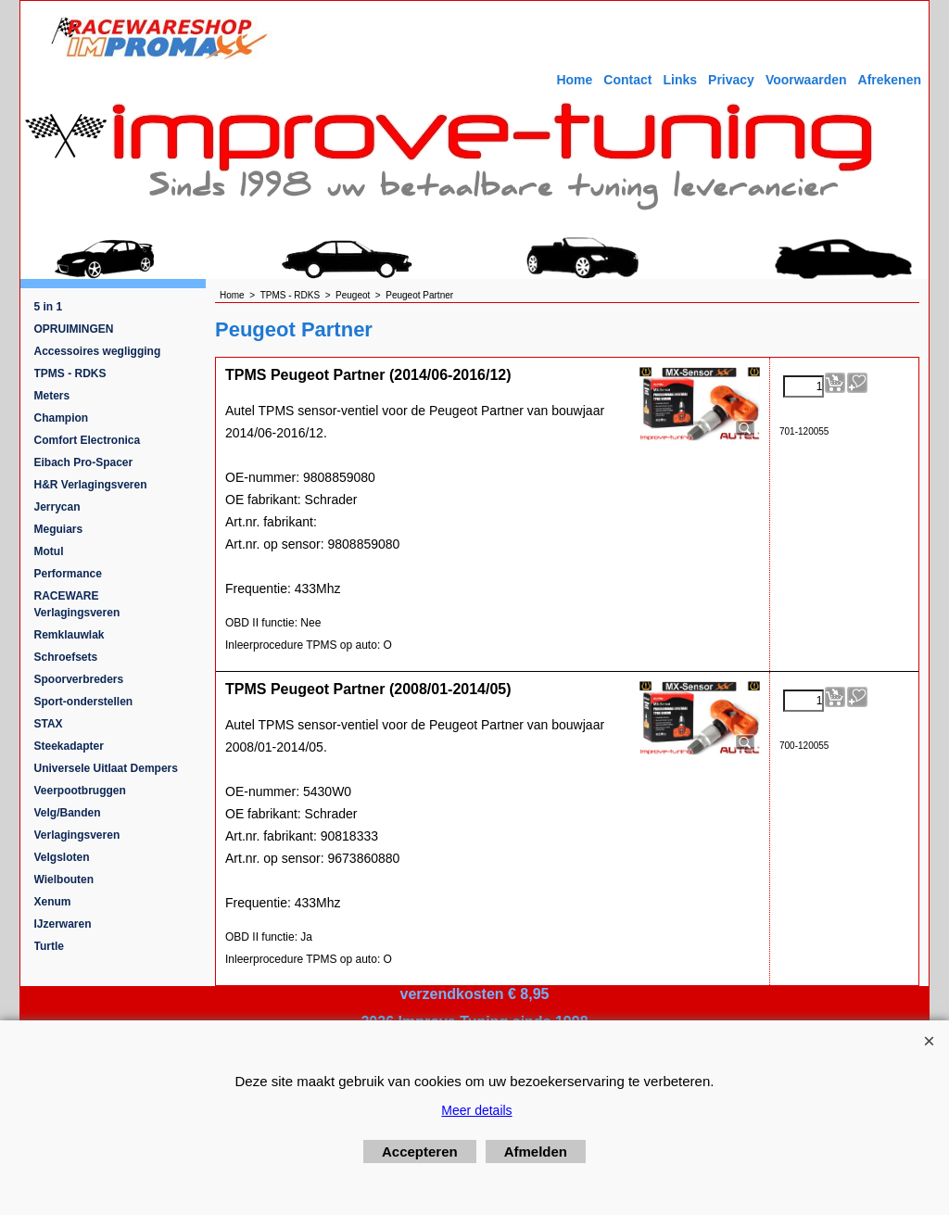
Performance (68, 573)
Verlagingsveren (77, 835)
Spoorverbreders (79, 679)
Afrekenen (889, 79)
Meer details (476, 1110)
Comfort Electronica (87, 440)
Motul (49, 551)
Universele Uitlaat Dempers (106, 768)
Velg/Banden (67, 812)
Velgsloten (62, 857)
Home (574, 79)
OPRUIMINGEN (74, 329)
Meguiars (58, 529)
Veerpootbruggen (80, 790)
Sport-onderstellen (83, 701)
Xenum (52, 901)
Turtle (49, 946)
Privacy (731, 79)
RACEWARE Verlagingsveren (77, 604)
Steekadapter (69, 746)
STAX (48, 723)
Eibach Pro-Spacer (83, 462)
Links (680, 79)
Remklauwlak (69, 634)
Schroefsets (66, 657)
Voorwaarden (806, 79)
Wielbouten (64, 879)
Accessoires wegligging (97, 351)
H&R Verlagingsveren (90, 484)
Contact (627, 79)
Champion (61, 417)
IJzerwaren (63, 924)
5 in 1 (48, 306)
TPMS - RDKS (70, 373)
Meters (52, 395)
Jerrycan (57, 506)
